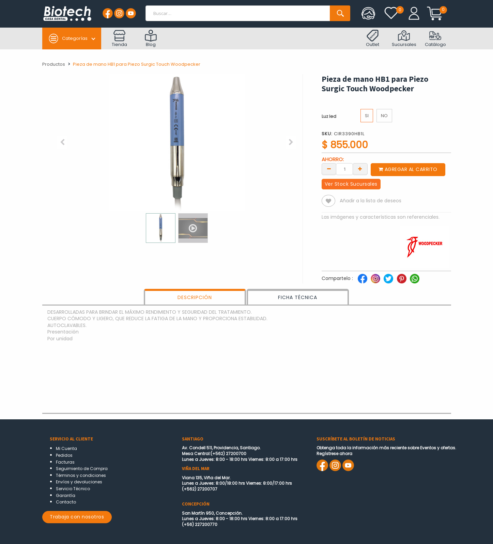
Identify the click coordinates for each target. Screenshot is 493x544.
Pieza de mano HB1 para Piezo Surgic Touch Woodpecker (136, 64)
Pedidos (64, 455)
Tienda (119, 39)
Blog (151, 39)
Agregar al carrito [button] (408, 169)
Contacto (66, 502)
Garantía (65, 495)
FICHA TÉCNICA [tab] (297, 297)
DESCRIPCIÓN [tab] (195, 297)
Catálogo (435, 39)
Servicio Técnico (73, 489)
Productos (53, 64)
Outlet (372, 39)
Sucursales (404, 39)
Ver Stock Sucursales (351, 183)
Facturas (65, 462)
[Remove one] (329, 169)
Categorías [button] (68, 38)
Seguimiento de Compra (82, 468)
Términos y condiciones (81, 475)
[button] (62, 142)
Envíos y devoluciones (79, 482)
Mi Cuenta (66, 448)
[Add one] (360, 169)
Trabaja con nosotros (77, 516)
